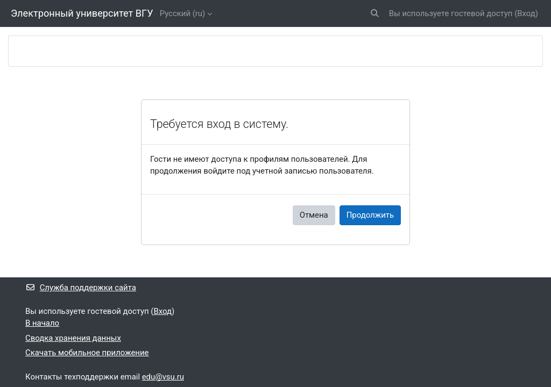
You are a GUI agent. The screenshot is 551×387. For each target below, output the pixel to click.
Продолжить (370, 215)
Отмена (314, 215)
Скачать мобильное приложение (87, 352)
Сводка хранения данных (73, 338)
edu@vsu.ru (163, 377)
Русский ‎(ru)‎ (183, 13)
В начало (42, 323)
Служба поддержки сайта (80, 287)
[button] (375, 13)
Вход (526, 13)
